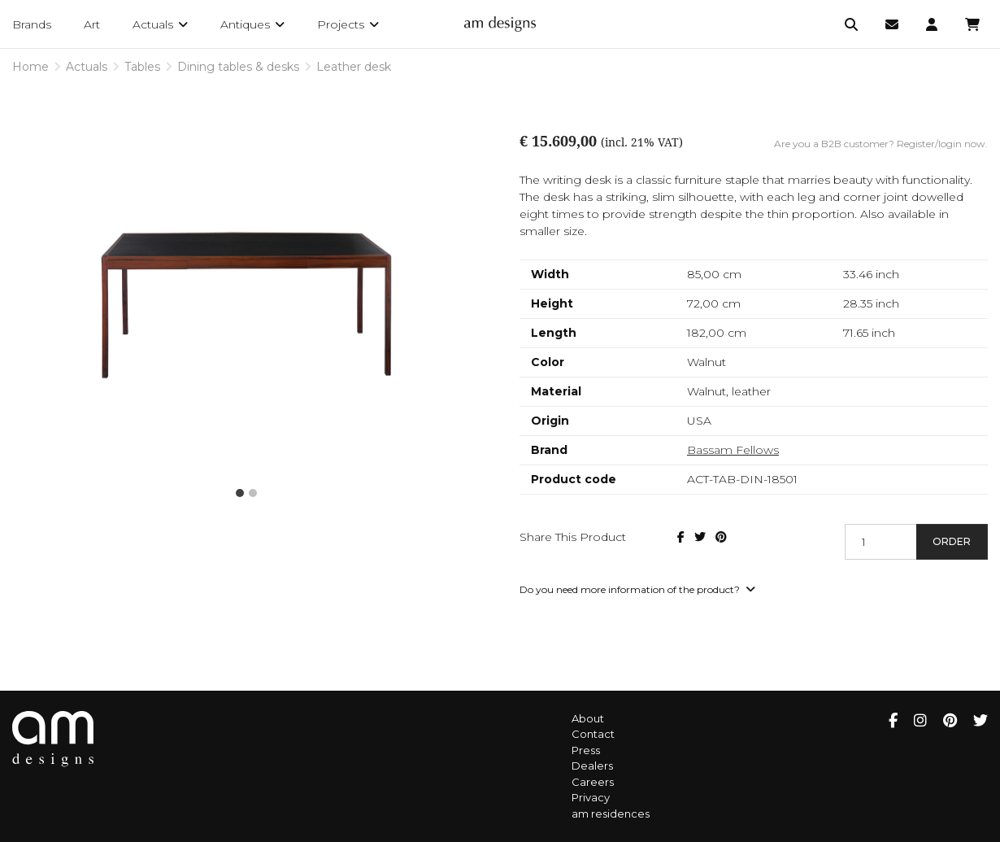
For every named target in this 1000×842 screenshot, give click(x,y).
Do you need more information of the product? (637, 589)
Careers (593, 781)
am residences (611, 813)
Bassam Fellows (733, 450)
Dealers (592, 765)
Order (952, 541)
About (588, 718)
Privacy (591, 797)
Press (586, 750)
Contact (593, 733)
